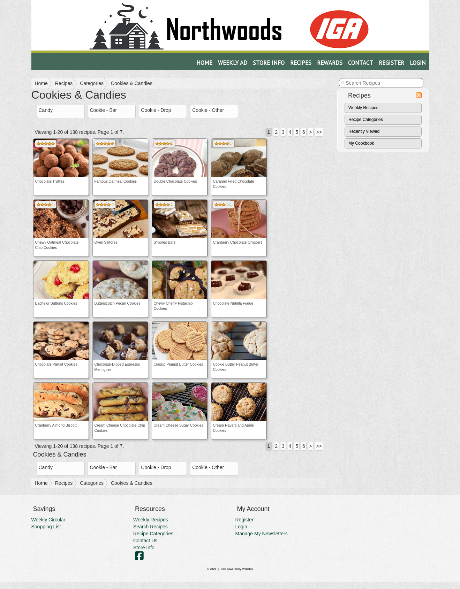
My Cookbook (361, 143)
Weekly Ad (232, 63)
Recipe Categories (365, 119)
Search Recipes (150, 526)
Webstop (247, 569)
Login (418, 63)
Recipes (300, 63)
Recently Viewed (363, 131)
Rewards (329, 63)
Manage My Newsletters (261, 533)
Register (391, 63)
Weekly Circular (48, 519)
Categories (92, 83)
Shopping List (46, 526)
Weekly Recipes (363, 107)
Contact (360, 63)
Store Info (269, 63)
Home (204, 63)
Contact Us (145, 540)
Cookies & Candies (131, 83)
